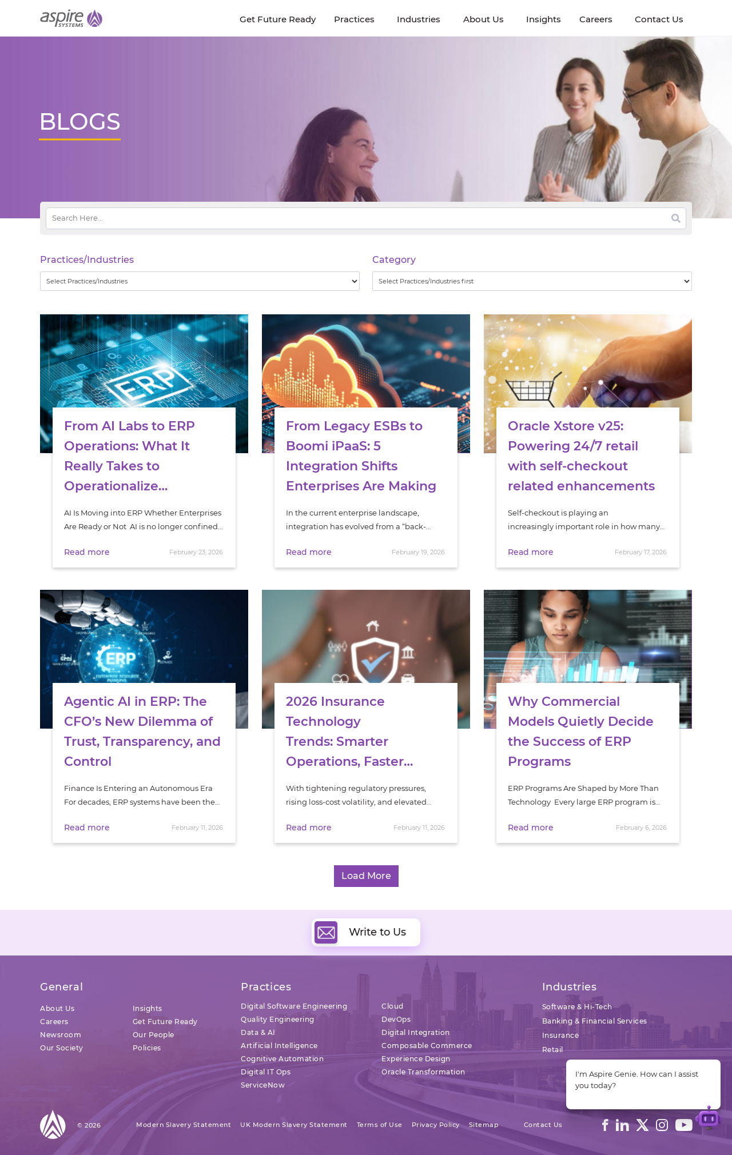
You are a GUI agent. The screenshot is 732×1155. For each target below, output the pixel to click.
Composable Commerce (426, 1045)
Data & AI (258, 1032)
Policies (147, 1048)
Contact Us (543, 1125)
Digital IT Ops (266, 1072)
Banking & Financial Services (594, 1021)
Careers (54, 1021)
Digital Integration (415, 1032)
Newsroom (60, 1034)
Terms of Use (380, 1125)
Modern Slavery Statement (183, 1125)
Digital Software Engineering (294, 1006)
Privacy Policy (436, 1125)
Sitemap (484, 1125)
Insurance (560, 1035)
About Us (57, 1008)
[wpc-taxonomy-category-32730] (532, 281)
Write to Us (360, 932)
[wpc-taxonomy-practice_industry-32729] (200, 281)
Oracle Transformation (423, 1072)
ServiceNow (263, 1085)
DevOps (396, 1019)
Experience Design (416, 1058)
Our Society (61, 1048)
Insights (147, 1008)
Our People (153, 1034)
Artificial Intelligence (279, 1045)
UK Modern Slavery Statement (294, 1125)
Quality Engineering (278, 1019)
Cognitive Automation (282, 1058)
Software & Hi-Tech (577, 1006)
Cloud (392, 1006)
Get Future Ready (165, 1021)
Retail (552, 1049)
